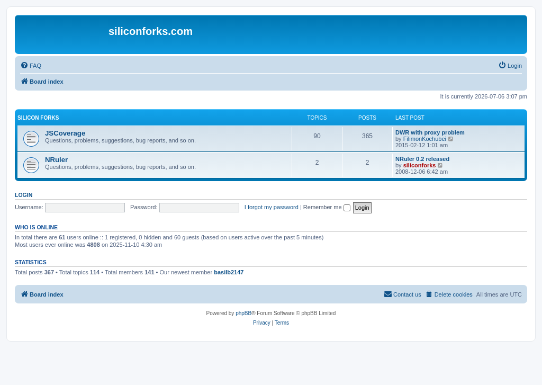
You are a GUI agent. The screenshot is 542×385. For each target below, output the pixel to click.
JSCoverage (65, 133)
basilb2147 (228, 272)
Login (23, 195)
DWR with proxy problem (430, 132)
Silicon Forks (38, 118)
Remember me (326, 207)
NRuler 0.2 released (422, 159)
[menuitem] (30, 65)
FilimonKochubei (424, 139)
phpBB (243, 313)
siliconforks (419, 165)
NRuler (56, 160)
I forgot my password (272, 207)
